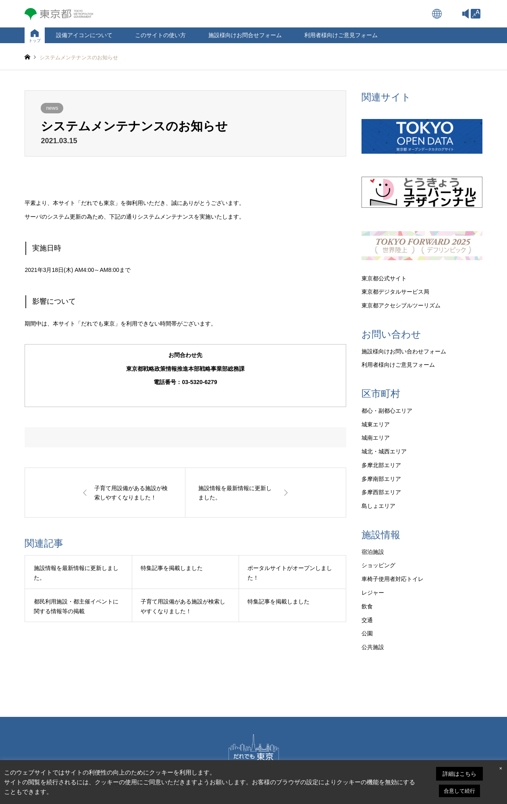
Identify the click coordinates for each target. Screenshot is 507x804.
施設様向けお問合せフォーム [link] (245, 35)
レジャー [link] (373, 592)
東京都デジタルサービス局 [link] (395, 291)
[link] (475, 14)
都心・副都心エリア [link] (387, 410)
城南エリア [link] (376, 437)
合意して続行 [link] (459, 791)
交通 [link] (367, 620)
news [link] (52, 108)
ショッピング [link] (378, 565)
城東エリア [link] (376, 424)
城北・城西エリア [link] (384, 451)
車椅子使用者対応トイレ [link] (393, 579)
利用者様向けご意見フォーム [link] (341, 35)
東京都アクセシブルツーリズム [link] (401, 305)
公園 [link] (367, 633)
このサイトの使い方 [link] (160, 35)
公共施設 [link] (373, 647)
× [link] (500, 768)
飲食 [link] (367, 606)
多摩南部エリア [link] (381, 479)
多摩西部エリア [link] (381, 492)
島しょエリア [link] (378, 506)
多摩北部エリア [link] (381, 465)
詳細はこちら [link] (459, 774)
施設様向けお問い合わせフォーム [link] (404, 351)
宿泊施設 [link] (373, 552)
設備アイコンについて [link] (84, 35)
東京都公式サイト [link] (384, 278)
